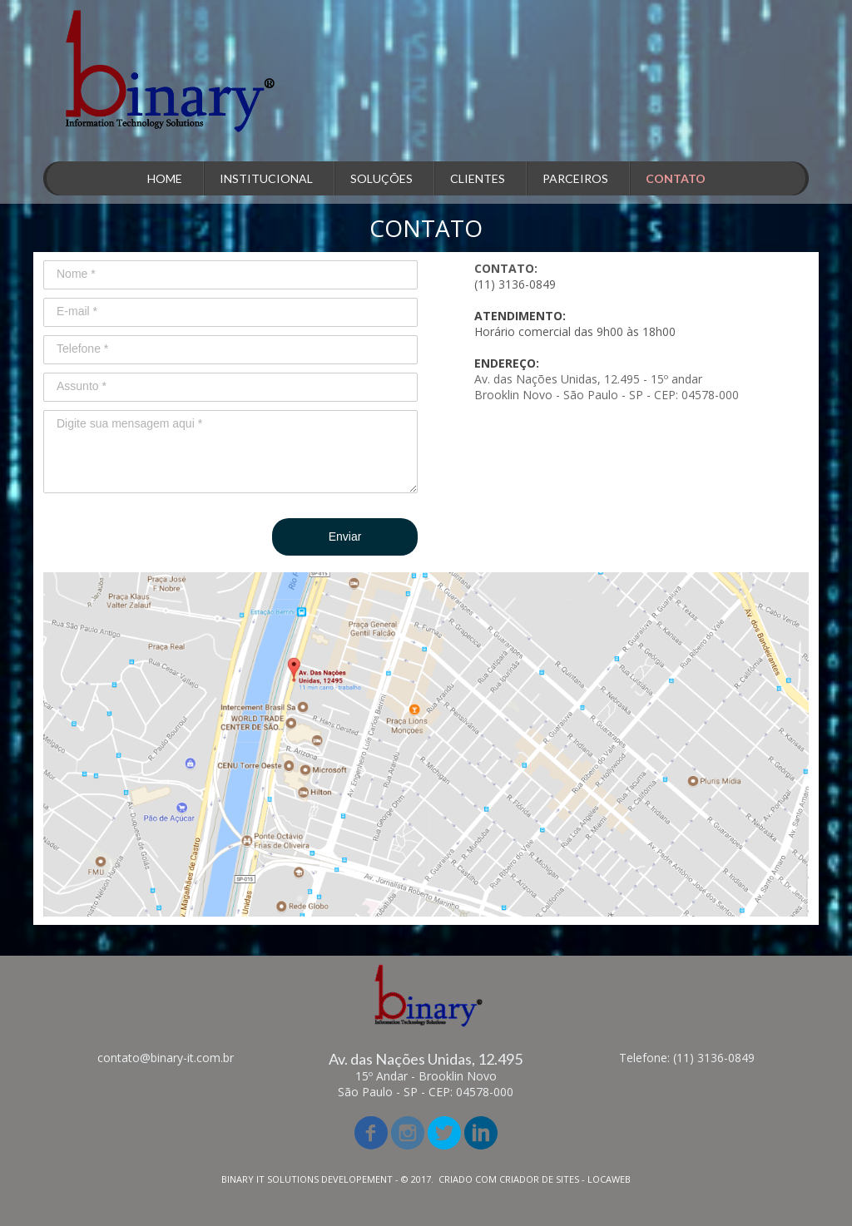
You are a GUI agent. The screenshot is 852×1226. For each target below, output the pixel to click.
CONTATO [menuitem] (676, 178)
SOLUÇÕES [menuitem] (381, 178)
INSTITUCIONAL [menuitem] (266, 178)
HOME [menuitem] (164, 178)
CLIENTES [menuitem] (477, 178)
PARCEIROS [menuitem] (575, 178)
